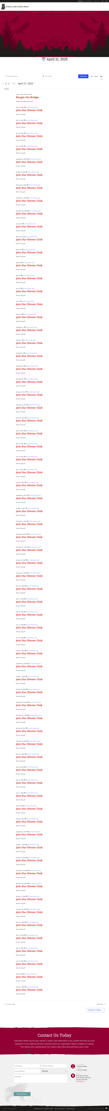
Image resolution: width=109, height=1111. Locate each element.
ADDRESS (78, 1074)
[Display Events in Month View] (96, 76)
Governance (61, 14)
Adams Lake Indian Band (17, 6)
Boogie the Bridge (27, 97)
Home (30, 14)
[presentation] (27, 1087)
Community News (84, 14)
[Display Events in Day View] (101, 76)
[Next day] (9, 84)
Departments (72, 14)
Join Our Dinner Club (29, 110)
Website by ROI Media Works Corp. (95, 1108)
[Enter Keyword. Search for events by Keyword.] (23, 76)
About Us (52, 14)
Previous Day (9, 1004)
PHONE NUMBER (80, 1064)
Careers (94, 14)
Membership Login (40, 14)
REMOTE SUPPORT (48, 1108)
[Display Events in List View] (91, 76)
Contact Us (103, 14)
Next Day (101, 1004)
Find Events (83, 76)
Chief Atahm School (38, 1108)
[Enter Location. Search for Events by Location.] (59, 76)
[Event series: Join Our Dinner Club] (31, 107)
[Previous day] (5, 84)
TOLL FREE (78, 1068)
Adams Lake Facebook (59, 1108)
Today (13, 83)
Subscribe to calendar (94, 1010)
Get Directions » (80, 1081)
